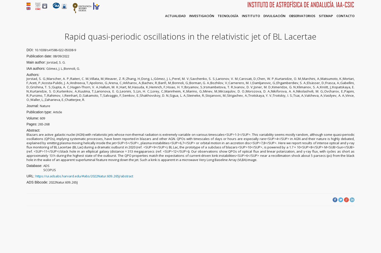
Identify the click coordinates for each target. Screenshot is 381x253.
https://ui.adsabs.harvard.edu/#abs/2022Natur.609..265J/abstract (84, 176)
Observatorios (302, 16)
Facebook (334, 199)
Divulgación (274, 16)
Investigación (201, 16)
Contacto (345, 16)
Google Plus (346, 199)
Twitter (340, 199)
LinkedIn (352, 199)
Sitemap (326, 16)
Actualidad (175, 16)
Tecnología (228, 16)
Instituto (251, 16)
